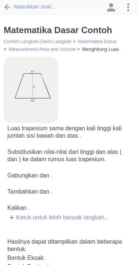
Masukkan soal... (30, 7)
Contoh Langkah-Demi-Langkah (37, 41)
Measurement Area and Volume (42, 49)
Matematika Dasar (97, 41)
